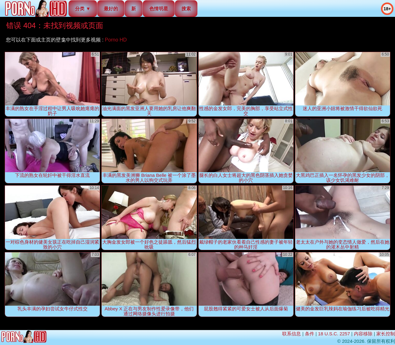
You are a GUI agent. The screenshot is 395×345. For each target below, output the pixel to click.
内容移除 (363, 333)
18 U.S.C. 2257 (334, 333)
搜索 (186, 8)
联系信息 (291, 333)
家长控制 (385, 333)
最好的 (111, 8)
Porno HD (116, 39)
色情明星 (158, 8)
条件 (309, 333)
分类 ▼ (82, 8)
